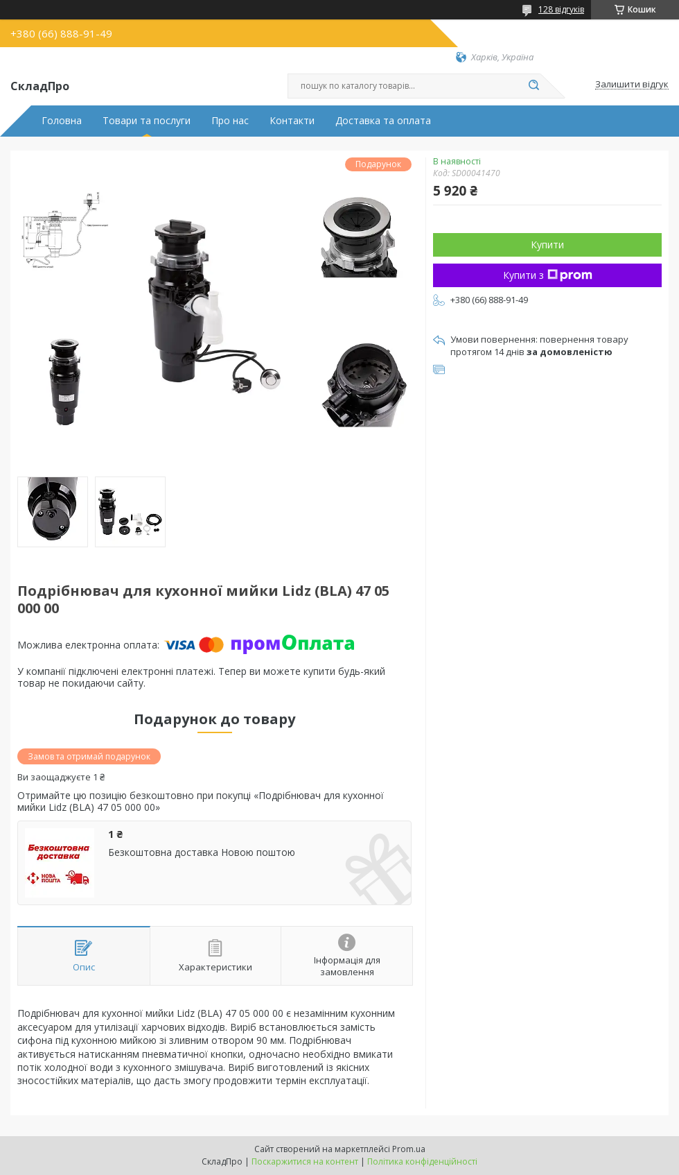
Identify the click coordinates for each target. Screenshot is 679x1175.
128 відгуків (561, 9)
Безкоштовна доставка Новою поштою (201, 852)
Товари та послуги (147, 121)
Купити (547, 244)
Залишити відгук (632, 84)
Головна (62, 121)
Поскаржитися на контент (305, 1161)
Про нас (230, 121)
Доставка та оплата (383, 121)
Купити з (547, 275)
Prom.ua (408, 1149)
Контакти (292, 121)
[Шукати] (533, 86)
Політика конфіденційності (422, 1161)
